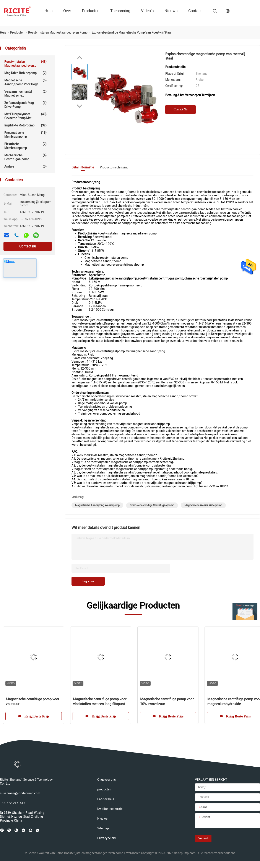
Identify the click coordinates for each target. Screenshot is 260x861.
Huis (48, 10)
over (67, 10)
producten (90, 10)
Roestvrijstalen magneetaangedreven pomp (25, 64)
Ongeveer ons (106, 779)
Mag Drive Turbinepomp (25, 73)
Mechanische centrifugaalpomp (25, 157)
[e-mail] (227, 807)
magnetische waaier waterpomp (203, 505)
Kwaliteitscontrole (109, 809)
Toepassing (120, 10)
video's (147, 10)
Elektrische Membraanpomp (25, 146)
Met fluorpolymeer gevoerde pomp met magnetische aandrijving (25, 116)
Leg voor (88, 581)
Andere (25, 166)
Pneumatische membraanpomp (25, 134)
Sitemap (103, 828)
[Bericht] (227, 821)
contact (195, 10)
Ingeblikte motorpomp (25, 125)
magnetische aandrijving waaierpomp (97, 505)
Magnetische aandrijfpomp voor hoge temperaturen (25, 82)
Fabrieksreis (105, 799)
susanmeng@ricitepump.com (20, 793)
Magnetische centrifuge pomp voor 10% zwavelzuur (167, 701)
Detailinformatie (83, 167)
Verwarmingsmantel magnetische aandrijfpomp (25, 93)
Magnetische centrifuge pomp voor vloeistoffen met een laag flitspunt (100, 701)
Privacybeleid (106, 838)
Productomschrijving (114, 167)
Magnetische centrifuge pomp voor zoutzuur (32, 701)
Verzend (203, 838)
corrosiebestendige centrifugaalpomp (152, 505)
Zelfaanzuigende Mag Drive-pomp (25, 104)
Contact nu (27, 246)
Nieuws (170, 10)
